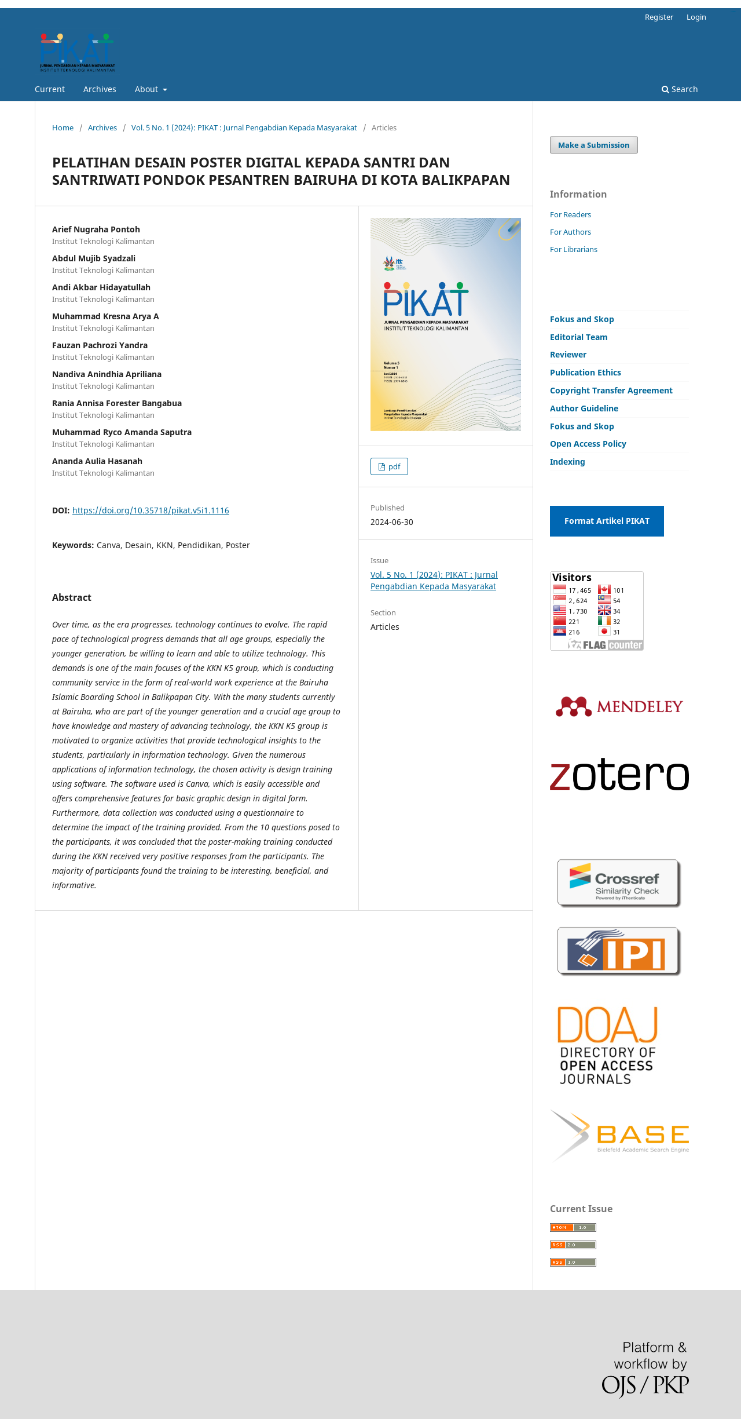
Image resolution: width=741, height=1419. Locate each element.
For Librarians (573, 249)
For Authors (570, 232)
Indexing (567, 461)
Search (680, 88)
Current (50, 88)
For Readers (570, 214)
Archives (99, 88)
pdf (393, 466)
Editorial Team (579, 336)
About (147, 88)
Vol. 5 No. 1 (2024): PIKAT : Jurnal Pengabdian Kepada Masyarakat (244, 127)
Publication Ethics (585, 372)
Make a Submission (594, 145)
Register (659, 17)
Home (63, 127)
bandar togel (733, 11)
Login (696, 17)
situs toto (734, 11)
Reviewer (568, 354)
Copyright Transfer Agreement (611, 390)
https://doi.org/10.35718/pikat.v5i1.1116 (150, 510)
